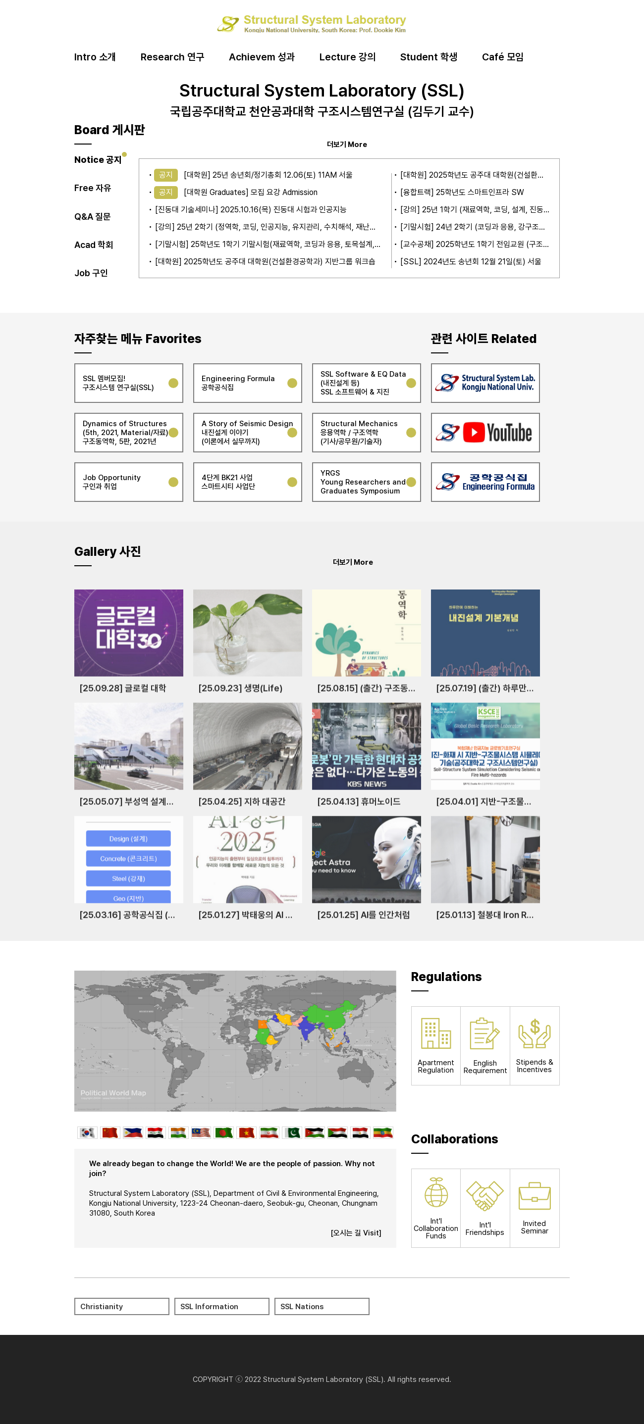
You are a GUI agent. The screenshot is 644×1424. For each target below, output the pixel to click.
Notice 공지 (98, 159)
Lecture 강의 (348, 57)
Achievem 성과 (262, 57)
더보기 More (347, 144)
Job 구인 (91, 273)
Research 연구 (172, 57)
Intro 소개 (95, 57)
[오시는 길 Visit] (355, 1232)
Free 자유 (92, 188)
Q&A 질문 (92, 216)
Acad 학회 (93, 245)
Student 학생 (428, 57)
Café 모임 (503, 57)
